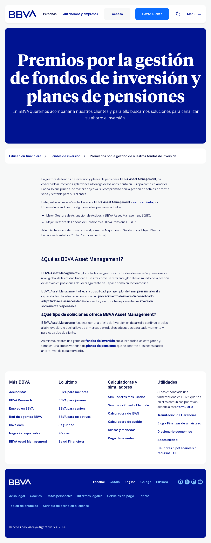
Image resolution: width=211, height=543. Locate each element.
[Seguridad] (66, 425)
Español (99, 482)
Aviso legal (17, 496)
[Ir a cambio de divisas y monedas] (121, 430)
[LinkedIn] (193, 481)
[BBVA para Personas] (22, 14)
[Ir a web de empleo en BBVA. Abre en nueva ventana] (21, 408)
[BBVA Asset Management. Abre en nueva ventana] (28, 441)
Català (115, 482)
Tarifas (144, 496)
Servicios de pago (120, 496)
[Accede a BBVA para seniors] (72, 408)
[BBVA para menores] (73, 392)
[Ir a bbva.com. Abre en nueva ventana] (16, 425)
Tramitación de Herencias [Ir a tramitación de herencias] (176, 415)
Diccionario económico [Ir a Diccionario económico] (174, 431)
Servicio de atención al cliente (66, 506)
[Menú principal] (194, 14)
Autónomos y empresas (80, 14)
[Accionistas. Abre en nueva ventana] (17, 392)
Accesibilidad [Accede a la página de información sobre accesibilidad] (167, 440)
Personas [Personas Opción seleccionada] (49, 14)
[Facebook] (180, 481)
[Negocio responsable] (24, 433)
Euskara (162, 482)
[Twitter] (187, 481)
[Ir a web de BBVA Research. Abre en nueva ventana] (20, 400)
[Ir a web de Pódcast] (65, 433)
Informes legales (89, 496)
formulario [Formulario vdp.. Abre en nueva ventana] (185, 407)
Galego (145, 482)
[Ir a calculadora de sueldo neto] (125, 421)
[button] (117, 14)
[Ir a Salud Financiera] (71, 441)
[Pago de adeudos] (121, 438)
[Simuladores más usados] (126, 397)
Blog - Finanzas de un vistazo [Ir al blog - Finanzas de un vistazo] (179, 423)
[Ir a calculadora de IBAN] (123, 413)
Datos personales (59, 496)
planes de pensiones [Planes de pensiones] (101, 346)
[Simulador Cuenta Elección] (128, 405)
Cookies (36, 496)
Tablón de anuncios (23, 506)
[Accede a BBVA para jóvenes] (72, 400)
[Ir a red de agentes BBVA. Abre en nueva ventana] (25, 416)
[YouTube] (200, 481)
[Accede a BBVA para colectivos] (74, 416)
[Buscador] (178, 14)
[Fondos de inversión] (100, 341)
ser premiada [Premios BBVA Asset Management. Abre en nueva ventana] (143, 202)
